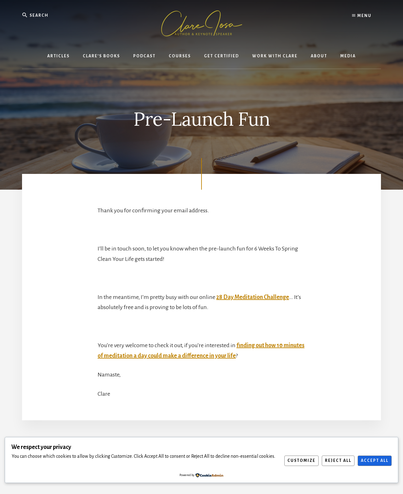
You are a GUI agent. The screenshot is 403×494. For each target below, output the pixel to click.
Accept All (375, 460)
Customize (301, 460)
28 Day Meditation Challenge (252, 297)
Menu (362, 16)
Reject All (338, 460)
